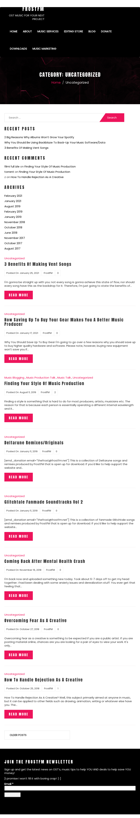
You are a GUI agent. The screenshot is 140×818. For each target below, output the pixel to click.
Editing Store (73, 31)
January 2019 (13, 217)
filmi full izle (12, 166)
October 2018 (13, 227)
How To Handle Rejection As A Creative (37, 177)
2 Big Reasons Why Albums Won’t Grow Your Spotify (39, 137)
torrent (9, 172)
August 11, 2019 (28, 392)
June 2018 (10, 233)
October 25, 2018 (29, 688)
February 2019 (13, 211)
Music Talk (64, 377)
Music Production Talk (40, 377)
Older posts (18, 735)
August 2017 (12, 248)
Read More (18, 295)
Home (13, 31)
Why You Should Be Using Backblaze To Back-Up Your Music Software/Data (54, 142)
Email (8, 784)
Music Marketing (44, 49)
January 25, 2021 (29, 273)
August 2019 (12, 206)
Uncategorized (14, 258)
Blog (92, 31)
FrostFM (33, 9)
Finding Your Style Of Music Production (50, 166)
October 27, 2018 (29, 629)
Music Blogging (14, 377)
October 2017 (13, 243)
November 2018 (14, 222)
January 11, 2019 (29, 451)
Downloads (18, 49)
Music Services (48, 31)
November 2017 (14, 238)
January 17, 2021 (29, 333)
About (27, 31)
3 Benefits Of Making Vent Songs (26, 148)
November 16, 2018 (30, 570)
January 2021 (12, 201)
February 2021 (13, 196)
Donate (106, 31)
